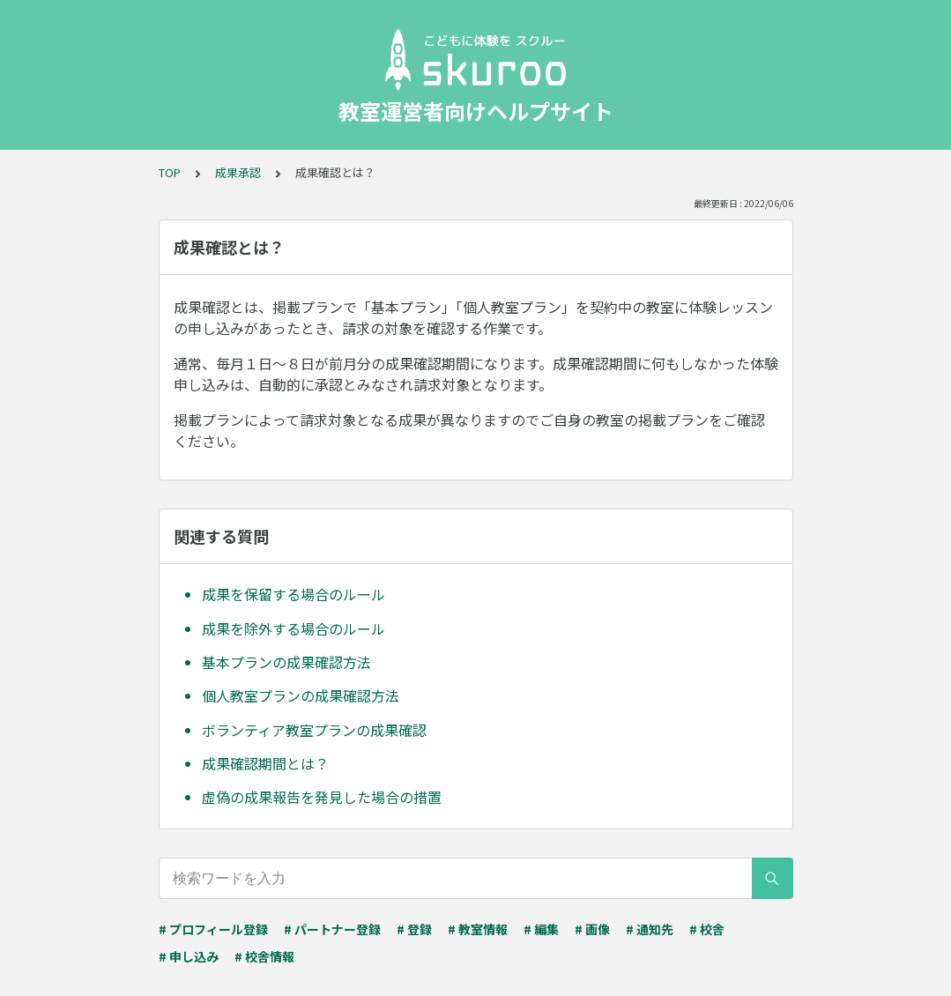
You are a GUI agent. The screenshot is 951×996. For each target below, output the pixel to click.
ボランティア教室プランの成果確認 (314, 729)
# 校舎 (706, 929)
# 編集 (541, 929)
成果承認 (238, 172)
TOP (170, 172)
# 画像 (592, 929)
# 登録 (414, 929)
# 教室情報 (478, 929)
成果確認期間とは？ (265, 763)
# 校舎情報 (264, 956)
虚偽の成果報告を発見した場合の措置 (322, 796)
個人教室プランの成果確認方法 (300, 695)
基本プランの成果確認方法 (286, 662)
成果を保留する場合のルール (293, 594)
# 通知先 (649, 929)
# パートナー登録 (332, 929)
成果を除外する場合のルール (293, 628)
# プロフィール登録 (213, 929)
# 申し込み (189, 956)
